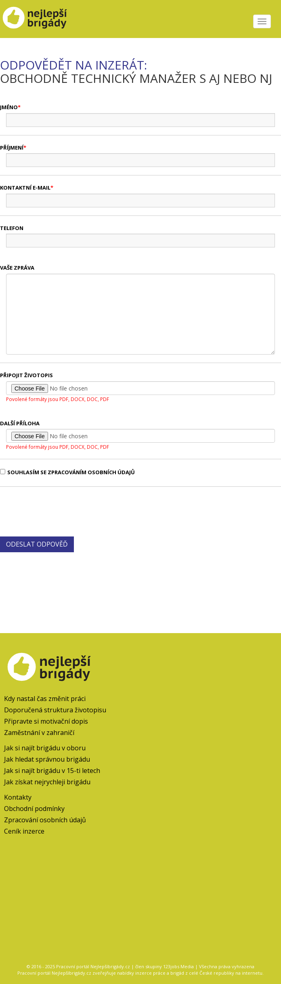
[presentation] (61, 510)
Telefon (11, 228)
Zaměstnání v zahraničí (39, 732)
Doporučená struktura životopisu (55, 709)
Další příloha (20, 423)
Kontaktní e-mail (25, 187)
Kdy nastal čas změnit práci (45, 698)
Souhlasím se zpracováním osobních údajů (67, 472)
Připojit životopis (26, 375)
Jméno (9, 107)
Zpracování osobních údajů (45, 819)
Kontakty (17, 797)
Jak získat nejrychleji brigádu (47, 781)
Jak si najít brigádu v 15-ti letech (52, 770)
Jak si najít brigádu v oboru (45, 747)
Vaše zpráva (17, 267)
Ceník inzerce (24, 831)
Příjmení (11, 147)
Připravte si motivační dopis (46, 721)
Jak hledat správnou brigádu (47, 759)
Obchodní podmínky (34, 808)
